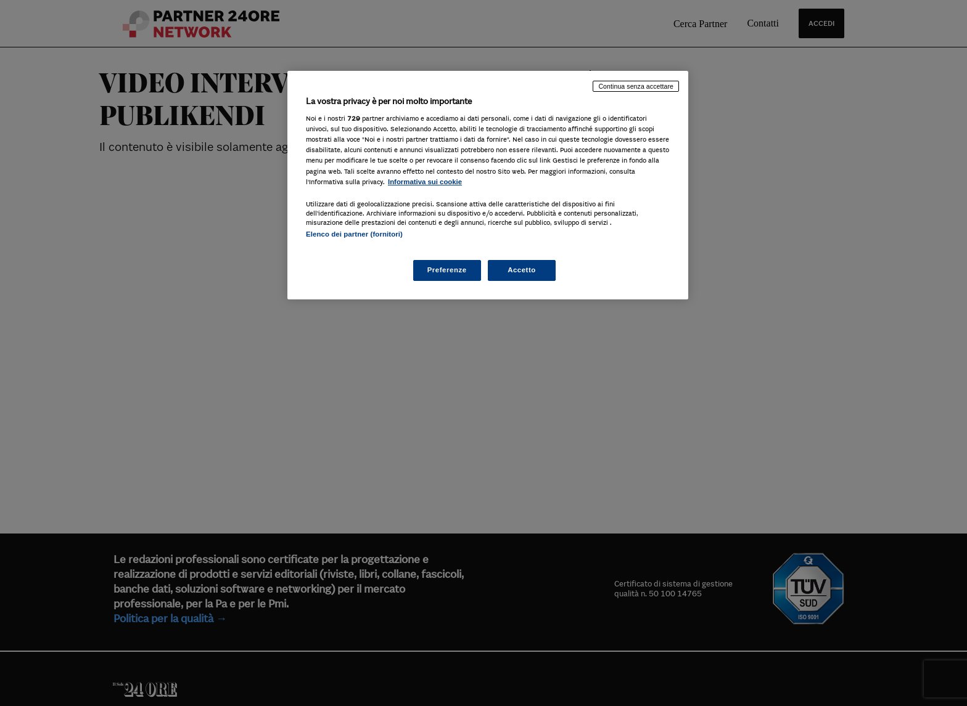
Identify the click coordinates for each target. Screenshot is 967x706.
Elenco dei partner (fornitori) (354, 234)
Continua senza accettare (635, 86)
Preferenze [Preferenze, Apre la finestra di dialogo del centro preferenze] (447, 270)
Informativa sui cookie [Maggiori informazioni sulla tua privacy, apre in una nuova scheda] (425, 181)
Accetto (522, 270)
